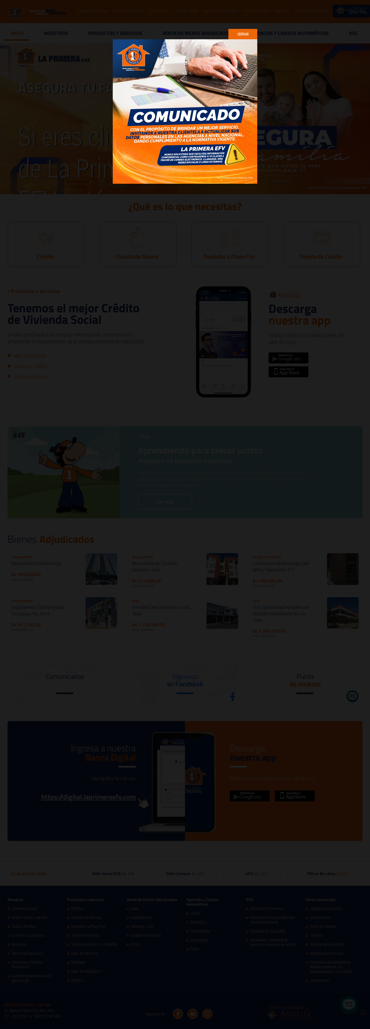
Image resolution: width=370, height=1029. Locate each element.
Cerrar (243, 34)
